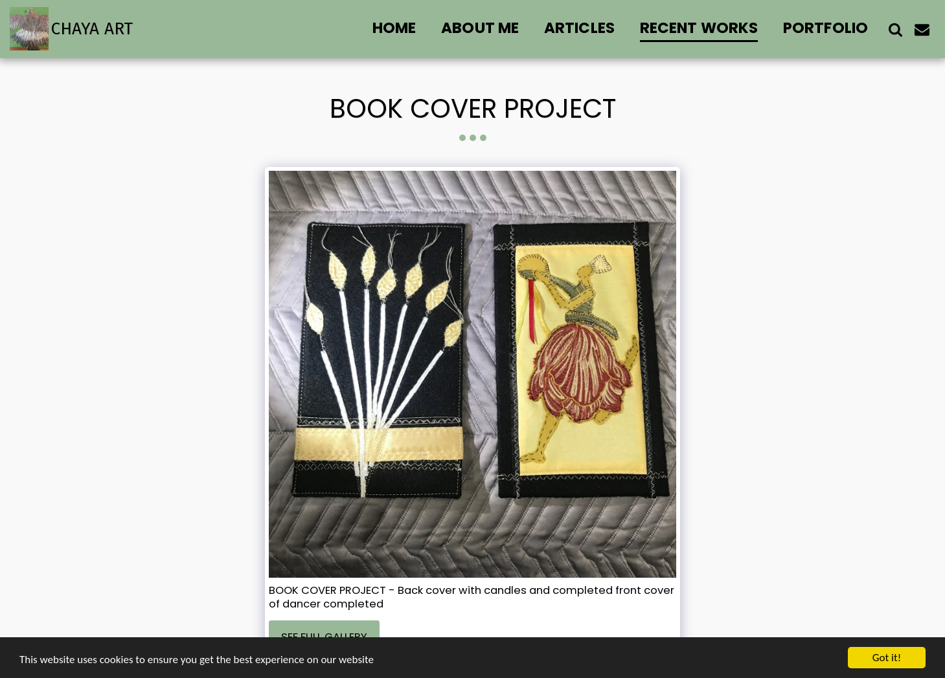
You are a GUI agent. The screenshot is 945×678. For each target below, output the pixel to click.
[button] (895, 29)
